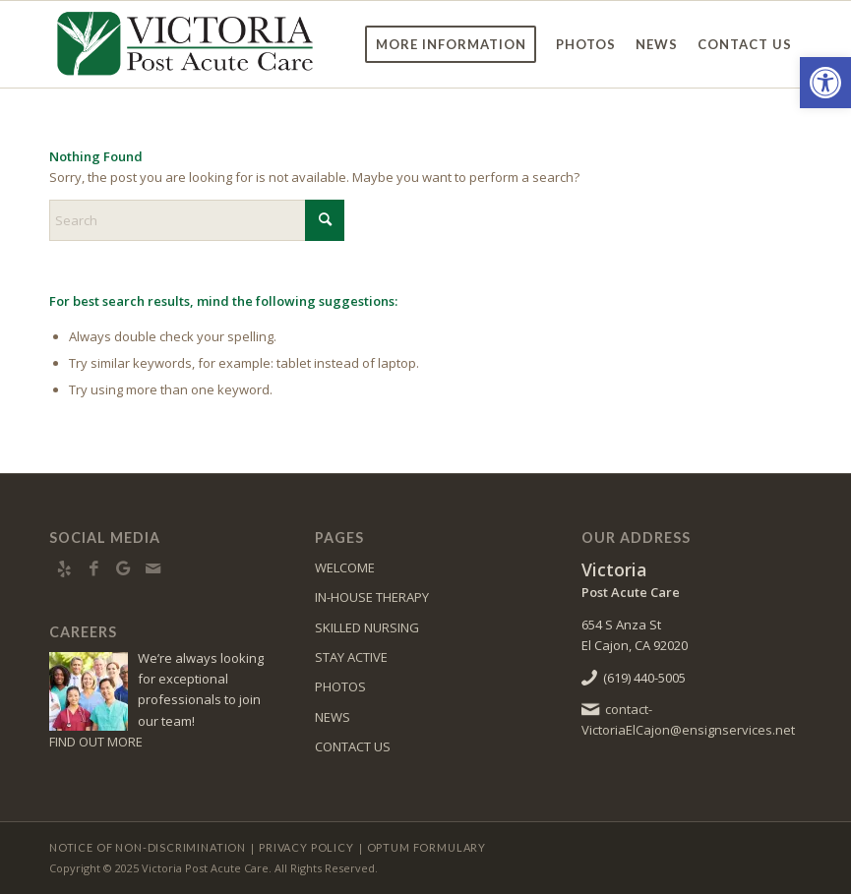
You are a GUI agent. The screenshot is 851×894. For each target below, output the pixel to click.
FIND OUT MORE (96, 741)
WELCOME (345, 567)
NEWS (332, 717)
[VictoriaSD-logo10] (185, 44)
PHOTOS (340, 686)
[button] (825, 82)
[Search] (196, 220)
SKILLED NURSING (367, 627)
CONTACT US (353, 746)
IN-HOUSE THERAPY (372, 597)
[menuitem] (451, 44)
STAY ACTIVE (351, 657)
